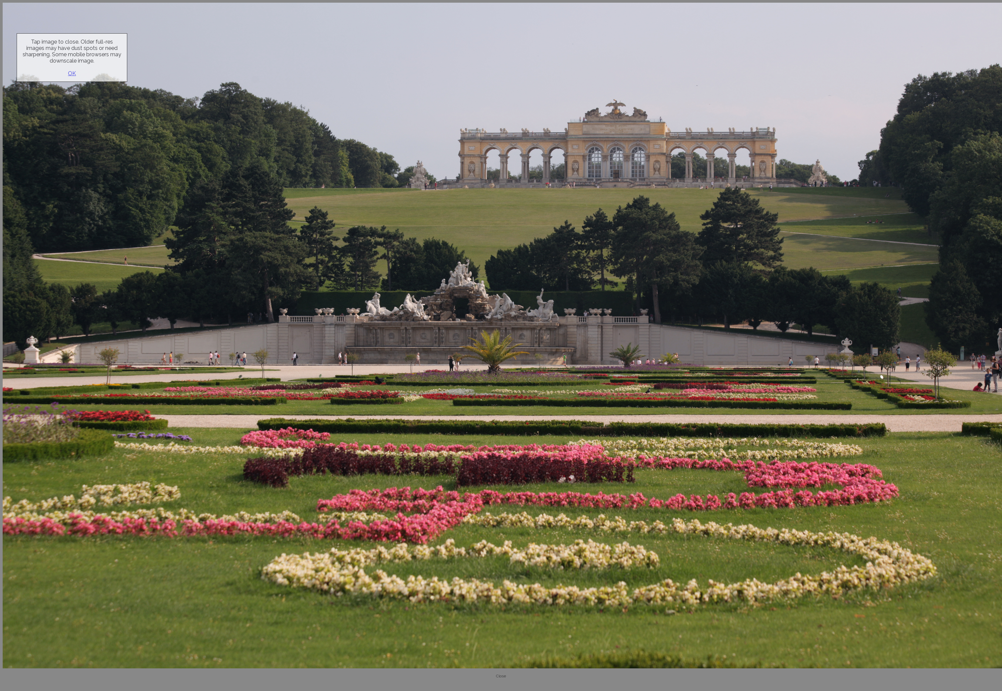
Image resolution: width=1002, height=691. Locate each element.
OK (72, 73)
